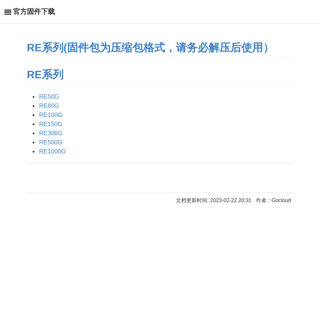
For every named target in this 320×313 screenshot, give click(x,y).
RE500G (51, 142)
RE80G (49, 105)
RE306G (51, 133)
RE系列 (45, 74)
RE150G (51, 123)
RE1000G (52, 151)
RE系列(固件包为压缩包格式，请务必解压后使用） (150, 47)
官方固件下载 (34, 11)
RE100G (51, 114)
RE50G (49, 96)
